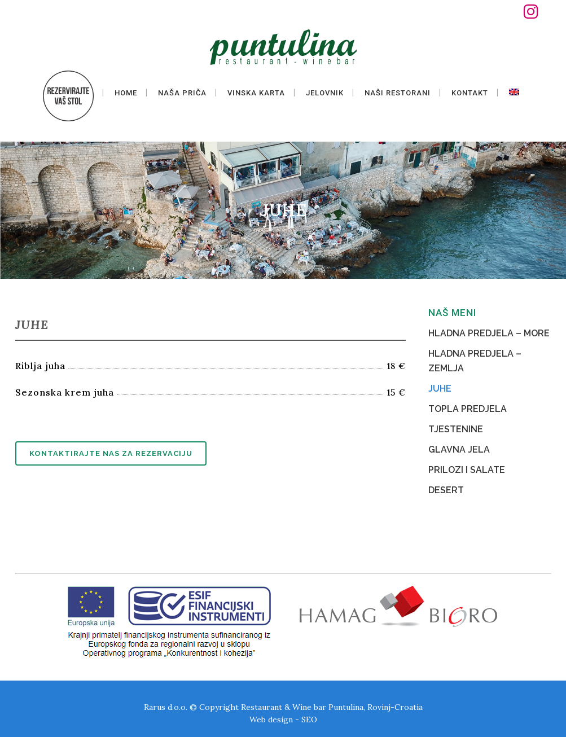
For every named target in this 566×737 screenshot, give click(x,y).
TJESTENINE (455, 429)
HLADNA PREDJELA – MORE (489, 333)
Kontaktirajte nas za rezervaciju (110, 453)
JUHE (439, 388)
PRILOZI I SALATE (466, 469)
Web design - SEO (283, 719)
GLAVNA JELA (459, 449)
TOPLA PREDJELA (467, 408)
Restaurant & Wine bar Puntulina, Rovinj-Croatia (332, 707)
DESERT (446, 490)
